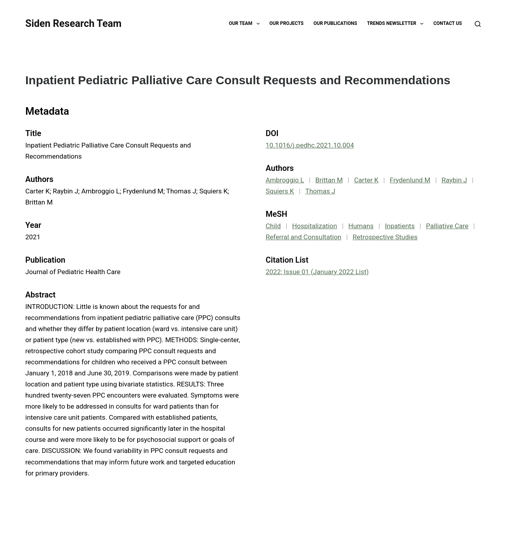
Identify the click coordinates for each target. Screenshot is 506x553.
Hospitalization (314, 226)
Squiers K (280, 191)
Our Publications (335, 23)
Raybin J (454, 180)
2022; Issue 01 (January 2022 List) (317, 272)
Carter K (366, 180)
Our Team (246, 23)
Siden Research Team (73, 23)
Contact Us (447, 23)
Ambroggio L (285, 180)
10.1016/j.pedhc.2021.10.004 (310, 145)
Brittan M (329, 180)
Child (273, 226)
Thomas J (320, 191)
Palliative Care (447, 226)
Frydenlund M (410, 180)
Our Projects (287, 23)
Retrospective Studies (385, 237)
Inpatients (400, 226)
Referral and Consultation (303, 237)
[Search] (478, 24)
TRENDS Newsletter (397, 23)
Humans (361, 226)
